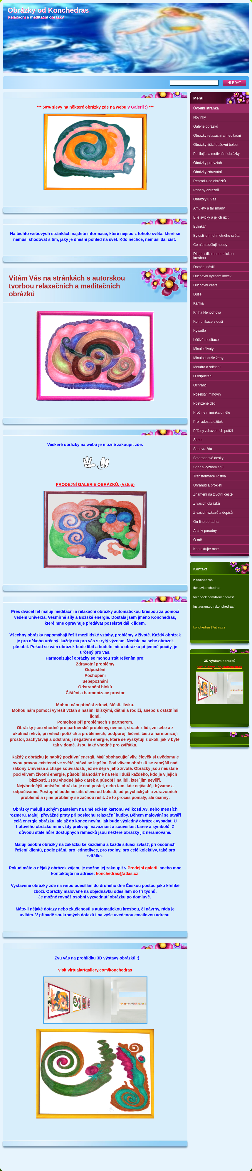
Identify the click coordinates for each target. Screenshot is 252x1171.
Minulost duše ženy (208, 358)
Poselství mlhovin (207, 394)
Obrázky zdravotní (207, 172)
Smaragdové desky (208, 458)
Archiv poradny (205, 531)
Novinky (199, 117)
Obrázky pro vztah (207, 163)
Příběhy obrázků (206, 190)
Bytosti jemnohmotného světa (216, 236)
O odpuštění (202, 376)
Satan (197, 440)
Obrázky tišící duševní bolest (215, 145)
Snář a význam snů (208, 467)
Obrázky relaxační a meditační (217, 136)
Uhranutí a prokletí (207, 485)
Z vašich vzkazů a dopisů (213, 513)
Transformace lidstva (209, 476)
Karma (198, 303)
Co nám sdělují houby (210, 245)
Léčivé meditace (206, 340)
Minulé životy (203, 349)
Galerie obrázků (205, 126)
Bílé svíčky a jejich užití (211, 217)
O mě (197, 540)
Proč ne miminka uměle (211, 412)
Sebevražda (202, 449)
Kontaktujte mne (206, 549)
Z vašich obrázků (206, 503)
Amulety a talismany (209, 208)
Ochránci (200, 385)
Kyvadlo (199, 331)
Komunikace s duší (208, 322)
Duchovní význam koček (212, 276)
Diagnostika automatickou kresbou (213, 256)
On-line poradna (206, 522)
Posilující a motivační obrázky (216, 154)
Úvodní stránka (206, 108)
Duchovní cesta (205, 285)
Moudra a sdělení (207, 367)
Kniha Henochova (207, 312)
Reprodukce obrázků (209, 181)
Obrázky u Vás (204, 199)
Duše (197, 294)
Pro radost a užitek (208, 422)
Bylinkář (199, 226)
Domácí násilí (204, 267)
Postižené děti (204, 403)
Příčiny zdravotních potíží (213, 431)
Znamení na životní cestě (213, 494)
